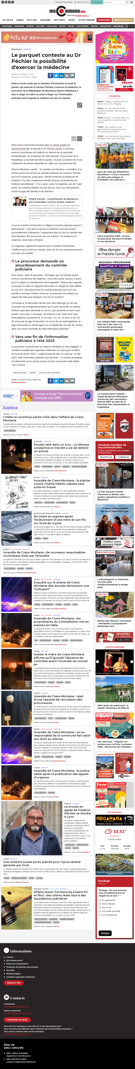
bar (36, 640)
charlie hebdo (49, 502)
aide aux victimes (41, 919)
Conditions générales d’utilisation (20, 977)
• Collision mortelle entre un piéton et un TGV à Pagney (112, 102)
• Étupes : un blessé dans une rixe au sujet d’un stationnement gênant (113, 120)
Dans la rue (106, 908)
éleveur (57, 466)
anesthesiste (70, 845)
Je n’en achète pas (109, 915)
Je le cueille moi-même (111, 911)
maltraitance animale (79, 466)
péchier (33, 373)
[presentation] (73, 138)
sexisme (39, 878)
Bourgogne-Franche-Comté (47, 513)
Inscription (106, 457)
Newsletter (13, 983)
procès (68, 848)
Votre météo (114, 812)
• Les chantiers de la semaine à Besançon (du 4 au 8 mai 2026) (114, 137)
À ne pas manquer (114, 647)
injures (6, 878)
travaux (56, 922)
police (45, 538)
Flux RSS (10, 970)
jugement (66, 466)
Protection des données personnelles (22, 967)
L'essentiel (115, 96)
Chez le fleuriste (108, 904)
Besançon (16, 49)
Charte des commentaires (17, 964)
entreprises (53, 919)
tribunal (71, 718)
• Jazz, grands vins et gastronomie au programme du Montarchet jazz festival (111, 129)
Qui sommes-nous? (14, 960)
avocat (37, 604)
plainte (31, 878)
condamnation (47, 466)
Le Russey (38, 441)
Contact (9, 957)
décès (51, 718)
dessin (72, 502)
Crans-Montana (9, 431)
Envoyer (105, 933)
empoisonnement (19, 373)
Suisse (6, 414)
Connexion (123, 457)
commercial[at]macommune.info (17, 1013)
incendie (29, 568)
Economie (54, 889)
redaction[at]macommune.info (16, 1007)
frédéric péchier (82, 845)
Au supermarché (108, 900)
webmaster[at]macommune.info (17, 1034)
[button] (126, 2)
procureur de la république (49, 373)
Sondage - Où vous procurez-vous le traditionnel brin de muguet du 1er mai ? (113, 893)
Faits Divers (16, 549)
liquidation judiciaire (66, 919)
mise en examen (76, 640)
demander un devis (17, 1020)
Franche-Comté (41, 889)
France (67, 804)
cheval (37, 466)
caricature (38, 502)
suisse (68, 682)
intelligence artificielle (19, 878)
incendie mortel (61, 718)
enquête (37, 538)
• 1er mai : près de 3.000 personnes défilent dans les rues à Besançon (112, 110)
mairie (75, 604)
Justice (27, 49)
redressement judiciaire (43, 922)
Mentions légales (13, 974)
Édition (71, 15)
